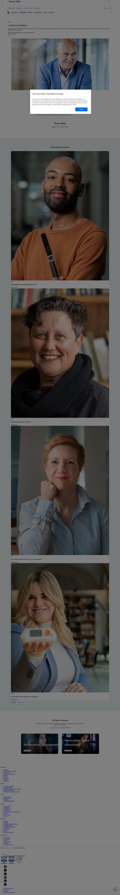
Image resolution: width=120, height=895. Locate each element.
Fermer (81, 109)
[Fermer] (89, 91)
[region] (60, 101)
